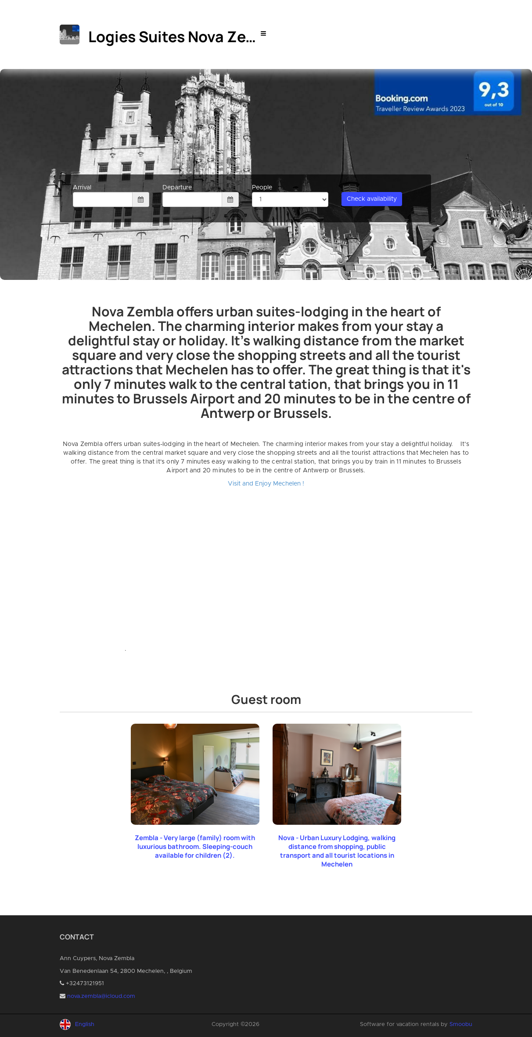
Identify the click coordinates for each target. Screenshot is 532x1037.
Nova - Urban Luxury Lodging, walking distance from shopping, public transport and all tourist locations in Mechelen (336, 851)
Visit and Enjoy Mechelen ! (266, 484)
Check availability (372, 199)
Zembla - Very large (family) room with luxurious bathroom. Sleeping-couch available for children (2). (195, 846)
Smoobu (460, 1024)
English (84, 1024)
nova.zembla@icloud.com (101, 996)
